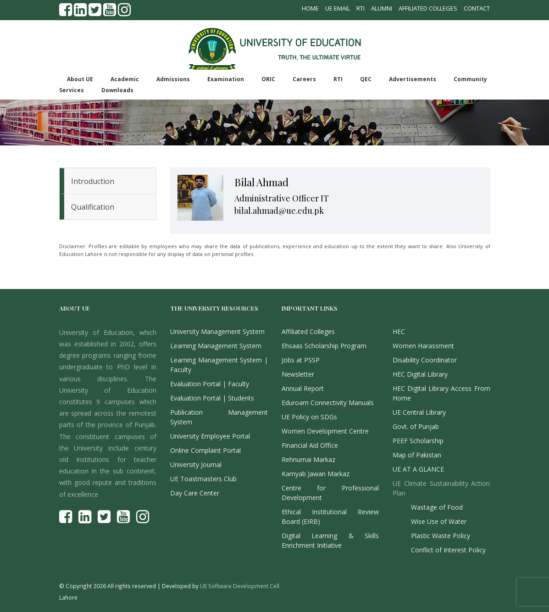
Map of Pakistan (417, 455)
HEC (399, 331)
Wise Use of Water (438, 521)
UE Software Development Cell (239, 586)
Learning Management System (215, 345)
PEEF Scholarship (418, 440)
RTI (360, 8)
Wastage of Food (437, 507)
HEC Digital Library (420, 374)
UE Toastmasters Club (203, 478)
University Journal (196, 464)
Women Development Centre (325, 431)
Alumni (381, 8)
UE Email (337, 8)
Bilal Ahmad (261, 182)
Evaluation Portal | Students (212, 398)
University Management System (217, 331)
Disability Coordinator (425, 360)
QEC (366, 79)
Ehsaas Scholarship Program (324, 345)
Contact (477, 8)
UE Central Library (419, 412)
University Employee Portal (210, 436)
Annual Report (303, 388)
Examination (225, 79)
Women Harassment (423, 345)
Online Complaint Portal (205, 450)
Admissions (173, 79)
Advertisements (412, 79)
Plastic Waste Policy (440, 535)
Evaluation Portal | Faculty (209, 383)
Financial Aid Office (310, 445)
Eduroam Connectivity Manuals (328, 402)
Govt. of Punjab (416, 426)
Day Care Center (194, 493)
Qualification (92, 207)
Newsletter (298, 374)
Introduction (92, 181)
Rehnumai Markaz (308, 459)
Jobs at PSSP (301, 360)
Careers (304, 79)
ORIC (268, 79)
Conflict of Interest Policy (448, 549)
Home (310, 8)
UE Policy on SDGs (309, 416)
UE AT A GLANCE (418, 469)
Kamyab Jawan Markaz (315, 473)
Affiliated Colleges (428, 8)
